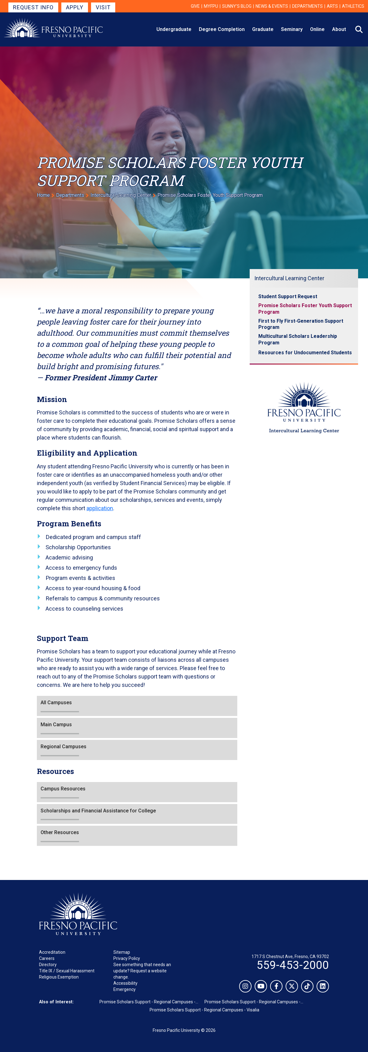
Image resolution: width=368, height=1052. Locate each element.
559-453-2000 (292, 965)
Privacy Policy (126, 958)
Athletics (353, 6)
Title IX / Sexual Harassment (66, 970)
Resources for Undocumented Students (305, 353)
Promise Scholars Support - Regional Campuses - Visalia (204, 1009)
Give (195, 6)
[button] (137, 706)
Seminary (292, 29)
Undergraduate (173, 29)
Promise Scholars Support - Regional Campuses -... (148, 1001)
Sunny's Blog (237, 6)
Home (43, 195)
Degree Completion (222, 29)
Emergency (124, 989)
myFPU (211, 6)
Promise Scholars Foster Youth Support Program (305, 309)
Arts (332, 6)
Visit (103, 7)
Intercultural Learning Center (120, 195)
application (99, 508)
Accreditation (52, 952)
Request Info (33, 7)
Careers (47, 958)
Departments (307, 6)
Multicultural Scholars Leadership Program (297, 339)
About (339, 29)
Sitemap (121, 952)
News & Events (272, 6)
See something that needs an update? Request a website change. (142, 970)
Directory (48, 964)
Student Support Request (287, 296)
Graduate (263, 29)
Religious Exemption (59, 977)
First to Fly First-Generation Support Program (300, 324)
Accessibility (125, 983)
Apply (74, 7)
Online (317, 29)
